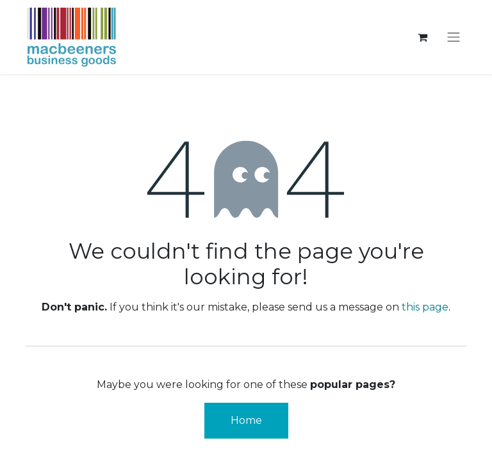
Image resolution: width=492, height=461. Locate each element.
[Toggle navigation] (453, 37)
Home (246, 420)
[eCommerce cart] (422, 37)
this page (425, 307)
